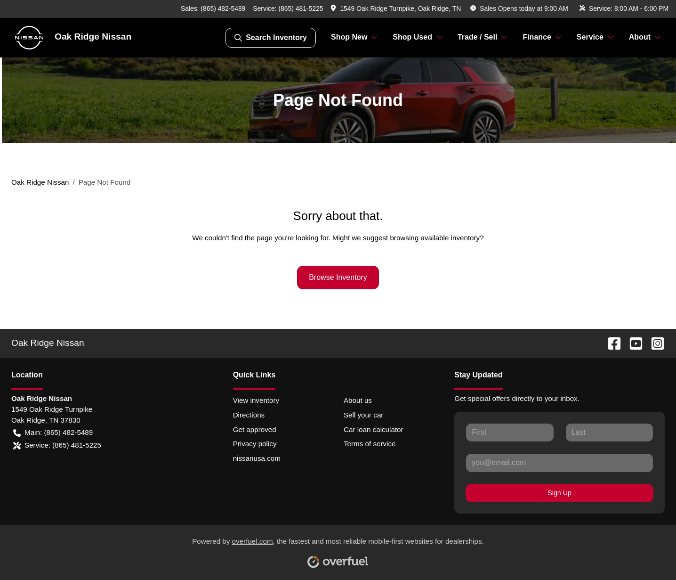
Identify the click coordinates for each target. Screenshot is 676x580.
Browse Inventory (338, 277)
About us (358, 400)
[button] (397, 8)
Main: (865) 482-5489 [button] (53, 432)
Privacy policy (255, 444)
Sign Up (559, 493)
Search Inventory (270, 37)
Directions (249, 415)
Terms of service (370, 444)
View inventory (256, 400)
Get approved (254, 429)
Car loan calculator (373, 429)
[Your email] (559, 462)
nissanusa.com (257, 458)
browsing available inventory (435, 238)
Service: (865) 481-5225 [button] (57, 445)
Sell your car (363, 415)
